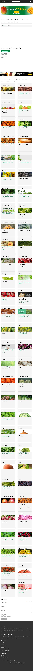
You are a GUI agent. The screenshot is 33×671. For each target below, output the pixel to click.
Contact (3, 647)
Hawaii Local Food (5, 1)
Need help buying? (5, 650)
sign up (28, 636)
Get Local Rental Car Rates (8, 660)
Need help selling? (5, 648)
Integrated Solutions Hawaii (18, 663)
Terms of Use (4, 651)
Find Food (3, 642)
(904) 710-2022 (4, 53)
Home (3, 25)
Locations (3, 644)
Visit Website (5, 51)
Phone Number (3, 614)
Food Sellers (4, 645)
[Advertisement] (16, 36)
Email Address (4, 602)
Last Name (3, 610)
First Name (3, 606)
